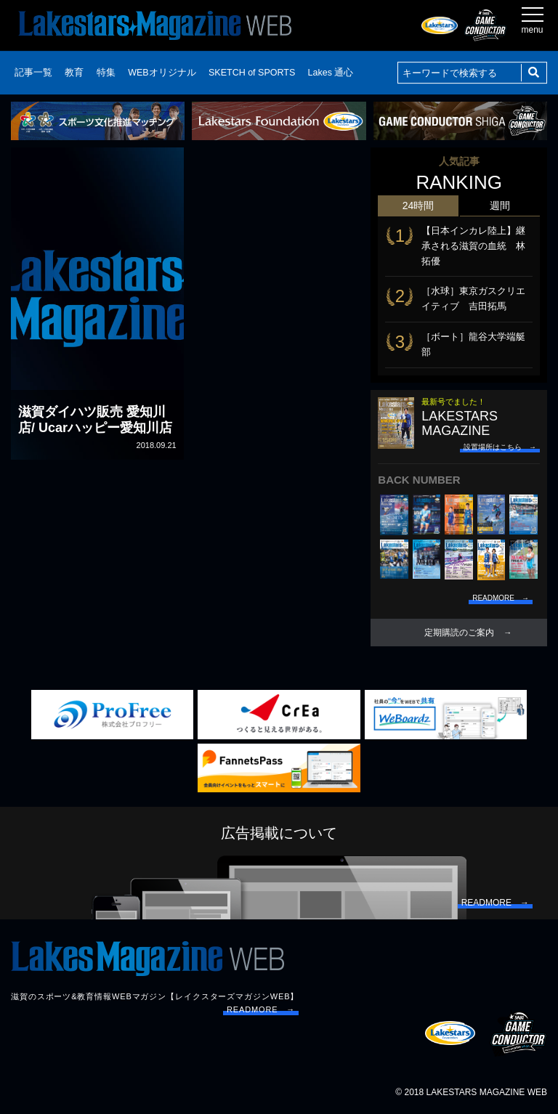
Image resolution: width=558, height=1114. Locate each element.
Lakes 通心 (331, 73)
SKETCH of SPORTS (252, 73)
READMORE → (261, 1009)
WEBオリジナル (161, 73)
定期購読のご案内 (459, 632)
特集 (106, 73)
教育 (74, 73)
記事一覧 (33, 73)
